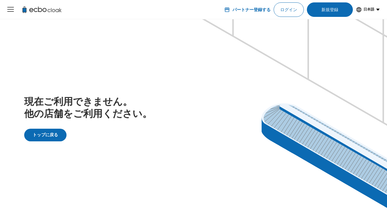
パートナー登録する (247, 9)
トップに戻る (45, 134)
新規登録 (329, 9)
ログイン (288, 9)
